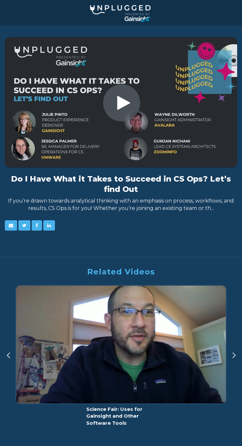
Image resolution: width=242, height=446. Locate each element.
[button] (11, 225)
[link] (24, 225)
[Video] (121, 102)
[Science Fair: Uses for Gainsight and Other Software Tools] (121, 357)
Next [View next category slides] (234, 353)
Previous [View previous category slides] (8, 353)
